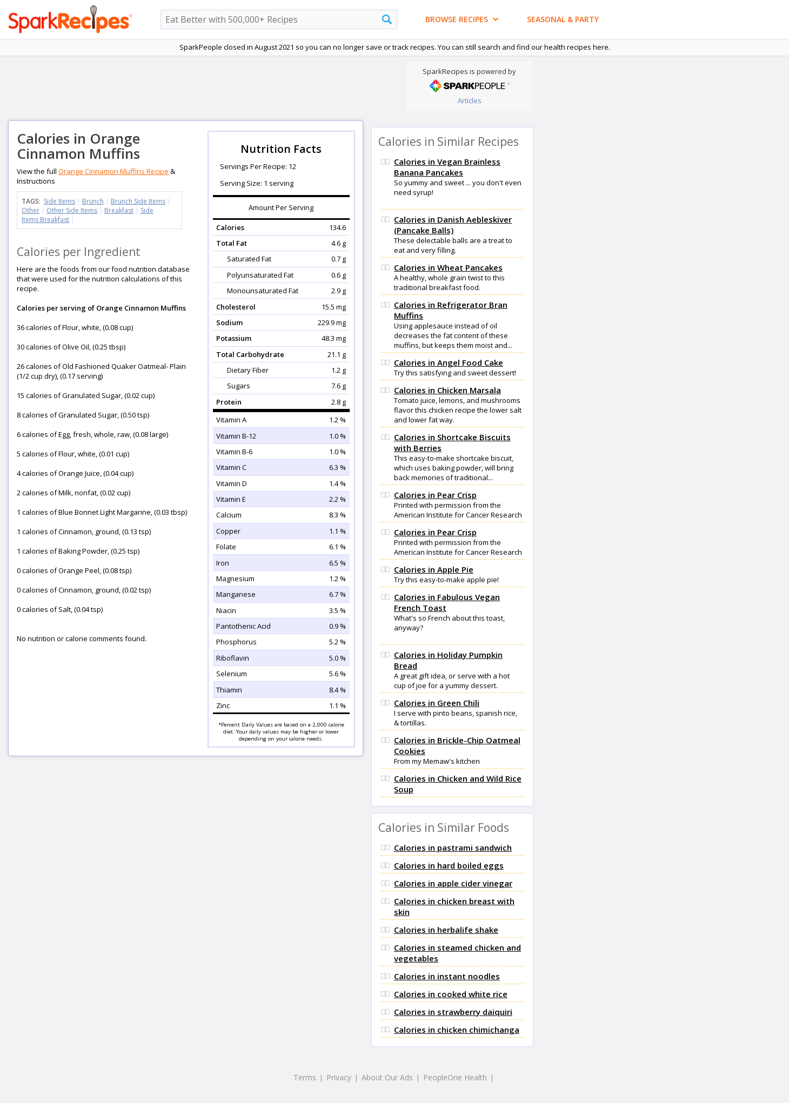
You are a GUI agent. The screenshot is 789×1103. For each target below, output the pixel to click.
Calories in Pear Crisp (435, 494)
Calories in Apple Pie (433, 569)
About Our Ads (387, 1077)
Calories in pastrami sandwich (453, 847)
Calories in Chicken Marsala (447, 390)
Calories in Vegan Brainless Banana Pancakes (447, 167)
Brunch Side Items (138, 201)
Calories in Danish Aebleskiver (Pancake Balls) (453, 225)
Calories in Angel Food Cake (448, 362)
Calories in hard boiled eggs (449, 865)
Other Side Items (71, 210)
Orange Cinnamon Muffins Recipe (113, 171)
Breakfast (118, 210)
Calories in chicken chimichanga (456, 1029)
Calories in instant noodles (447, 976)
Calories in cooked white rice (450, 993)
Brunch (93, 201)
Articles (470, 100)
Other (30, 210)
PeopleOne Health (455, 1077)
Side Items (59, 201)
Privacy (338, 1077)
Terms (304, 1077)
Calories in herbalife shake (446, 929)
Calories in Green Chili (436, 702)
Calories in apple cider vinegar (453, 883)
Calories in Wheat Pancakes (448, 267)
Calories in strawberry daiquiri (453, 1011)
